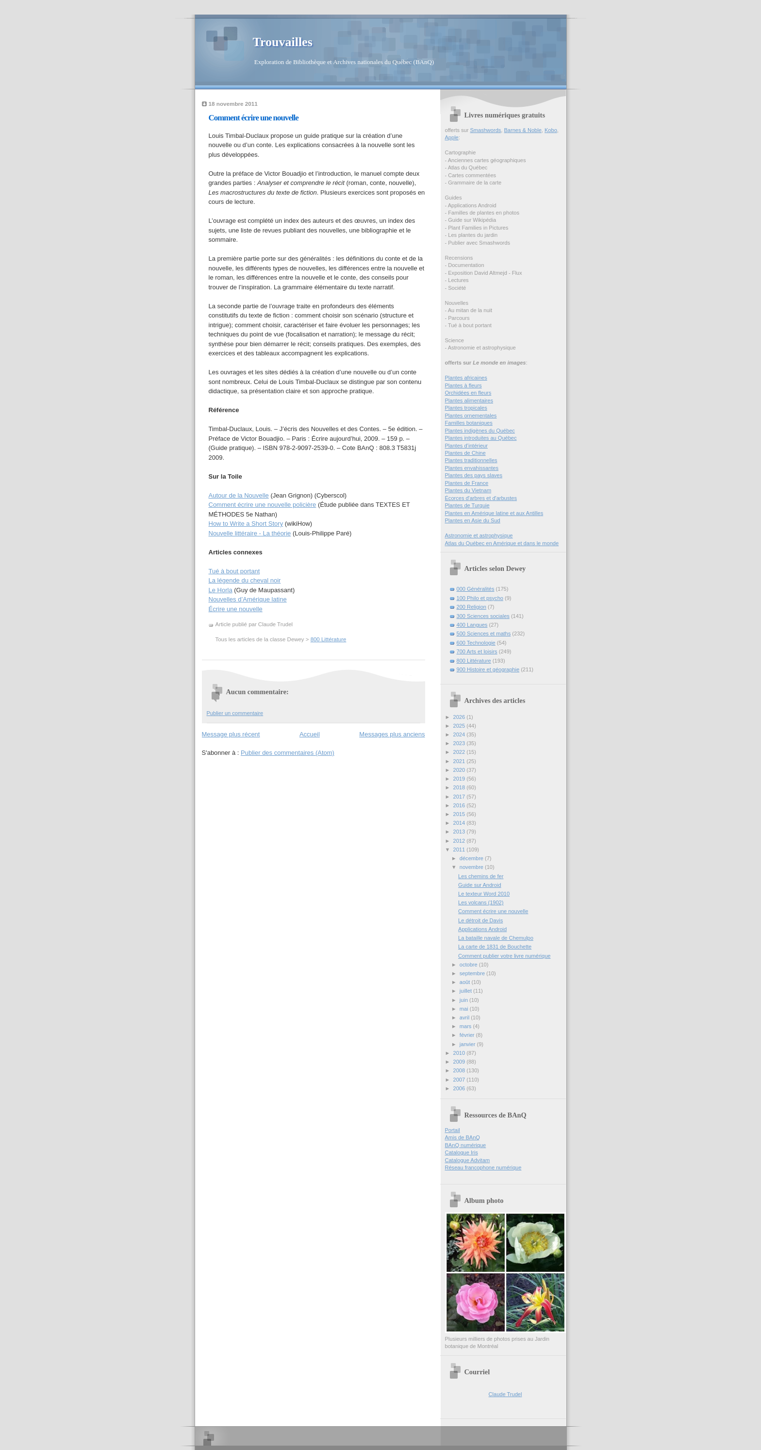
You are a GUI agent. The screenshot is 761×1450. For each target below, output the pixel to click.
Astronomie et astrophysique (479, 535)
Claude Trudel (505, 1394)
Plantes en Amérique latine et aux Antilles (494, 513)
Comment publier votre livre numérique (504, 956)
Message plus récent (231, 734)
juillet (466, 991)
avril (465, 1017)
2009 (460, 1062)
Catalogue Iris (461, 1152)
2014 (460, 823)
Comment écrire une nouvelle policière (262, 504)
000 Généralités (476, 589)
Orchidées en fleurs (468, 393)
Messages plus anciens (392, 734)
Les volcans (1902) (480, 902)
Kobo (551, 130)
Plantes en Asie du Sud (472, 520)
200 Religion (471, 607)
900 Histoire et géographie (488, 669)
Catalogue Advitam (467, 1160)
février (468, 1035)
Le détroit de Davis (480, 920)
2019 (460, 779)
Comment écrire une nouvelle (253, 117)
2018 (460, 787)
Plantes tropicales (466, 408)
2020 (460, 770)
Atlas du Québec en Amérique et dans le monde (502, 543)
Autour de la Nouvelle (239, 495)
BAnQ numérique (465, 1145)
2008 (460, 1070)
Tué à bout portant (234, 571)
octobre (469, 964)
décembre (472, 858)
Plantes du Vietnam (468, 490)
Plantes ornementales (471, 415)
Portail (452, 1130)
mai (465, 1009)
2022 (460, 752)
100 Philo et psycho (480, 598)
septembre (473, 973)
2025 (460, 726)
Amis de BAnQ (462, 1137)
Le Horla (220, 590)
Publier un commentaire (235, 713)
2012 (460, 841)
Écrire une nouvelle (236, 609)
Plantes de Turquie (467, 505)
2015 (460, 814)
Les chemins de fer (480, 876)
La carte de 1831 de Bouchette (494, 947)
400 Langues (472, 625)
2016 (460, 805)
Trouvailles (283, 42)
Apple (452, 137)
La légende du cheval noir (245, 580)
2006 (460, 1088)
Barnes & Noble (522, 130)
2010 (460, 1053)
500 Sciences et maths (484, 633)
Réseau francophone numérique (483, 1167)
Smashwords (485, 130)
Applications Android (482, 929)
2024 (460, 734)
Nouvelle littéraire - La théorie (250, 533)
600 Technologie (476, 643)
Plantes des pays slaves (474, 475)
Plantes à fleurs (463, 385)
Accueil (309, 734)
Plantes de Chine (465, 453)
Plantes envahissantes (472, 468)
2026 (460, 717)
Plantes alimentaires (469, 400)
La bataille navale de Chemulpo (495, 938)
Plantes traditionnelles (471, 460)
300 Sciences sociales (483, 616)
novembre (472, 867)
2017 (460, 797)
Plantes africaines (466, 378)
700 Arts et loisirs (477, 651)
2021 (460, 761)
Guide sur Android (479, 885)
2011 (460, 849)
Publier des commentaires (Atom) (287, 752)
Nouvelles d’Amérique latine (248, 599)
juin (464, 1000)
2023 (460, 743)
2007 (460, 1080)
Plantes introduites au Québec (481, 438)
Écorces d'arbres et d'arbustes (481, 498)
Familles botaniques (469, 423)
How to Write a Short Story (246, 523)
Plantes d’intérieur (466, 446)
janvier (468, 1044)
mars (466, 1026)
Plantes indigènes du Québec (480, 430)
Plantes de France (467, 483)
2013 (460, 831)
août (466, 982)
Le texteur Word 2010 (484, 894)
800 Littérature (329, 639)
